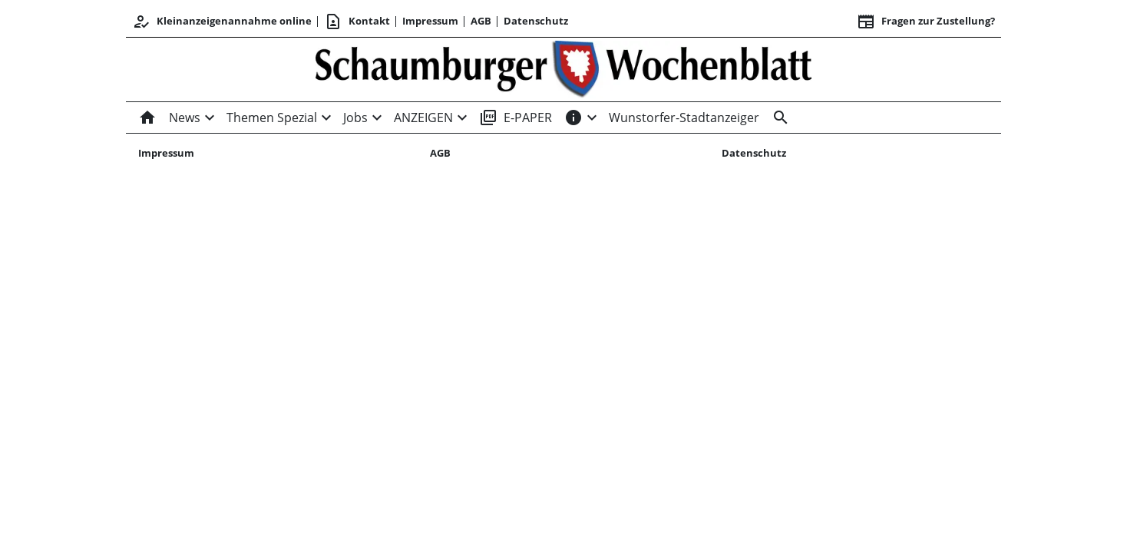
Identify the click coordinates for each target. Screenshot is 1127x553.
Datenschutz (536, 21)
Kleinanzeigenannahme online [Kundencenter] (222, 21)
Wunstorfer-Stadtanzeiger (684, 117)
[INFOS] (573, 117)
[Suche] (777, 117)
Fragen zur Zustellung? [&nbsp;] (926, 21)
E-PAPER (515, 117)
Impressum (430, 21)
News (184, 117)
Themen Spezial (271, 117)
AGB (481, 21)
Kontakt (357, 21)
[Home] (150, 117)
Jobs (355, 117)
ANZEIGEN (423, 117)
